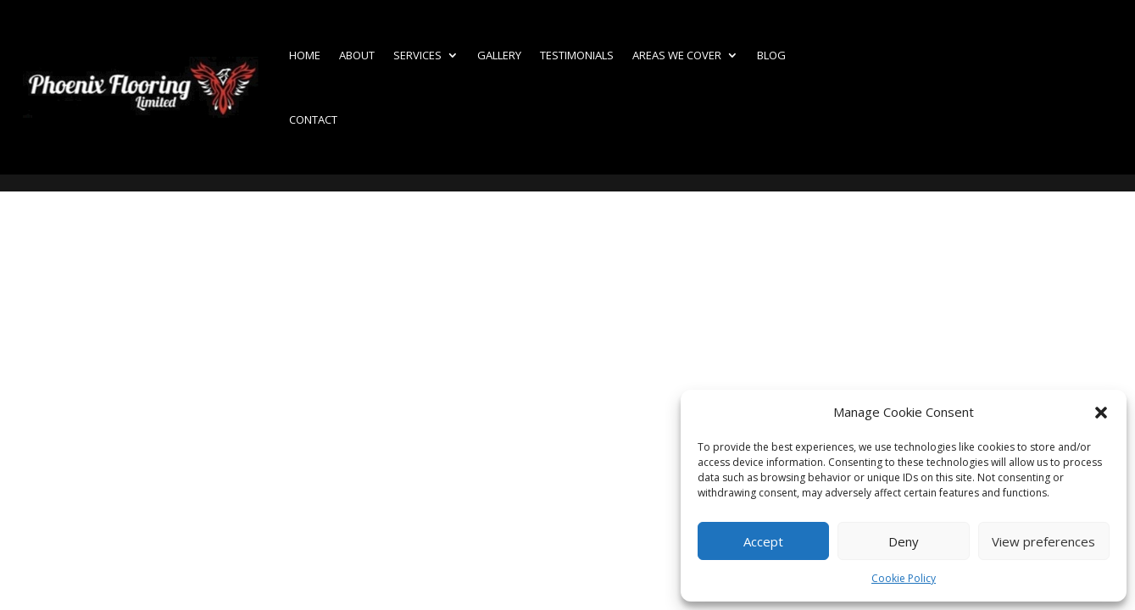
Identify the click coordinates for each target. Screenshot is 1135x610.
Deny (903, 541)
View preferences (1043, 541)
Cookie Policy (903, 578)
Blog (771, 55)
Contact (313, 119)
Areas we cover (676, 55)
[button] (1101, 412)
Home (304, 55)
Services (417, 55)
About (357, 55)
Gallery (499, 55)
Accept (763, 541)
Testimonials (577, 55)
